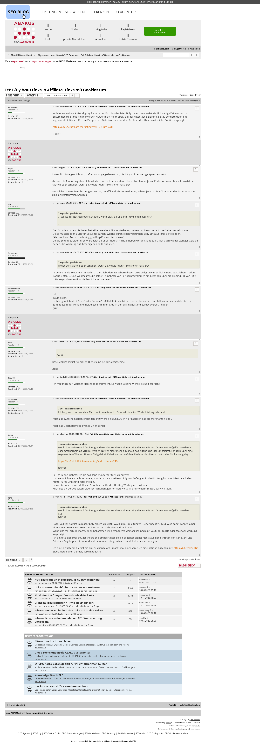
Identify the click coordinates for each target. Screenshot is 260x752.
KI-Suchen (77, 583)
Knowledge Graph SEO (49, 675)
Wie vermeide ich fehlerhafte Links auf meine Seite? (69, 610)
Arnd (145, 594)
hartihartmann (45, 606)
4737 (18, 506)
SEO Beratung (108, 733)
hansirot (42, 625)
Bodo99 (11, 378)
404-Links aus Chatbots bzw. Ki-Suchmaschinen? (67, 579)
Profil (48, 36)
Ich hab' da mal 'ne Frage (85, 590)
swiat (10, 343)
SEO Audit (140, 733)
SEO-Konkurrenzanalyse (176, 733)
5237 (18, 177)
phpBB (168, 722)
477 (17, 443)
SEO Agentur (124, 12)
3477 (18, 387)
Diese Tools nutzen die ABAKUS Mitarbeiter (62, 652)
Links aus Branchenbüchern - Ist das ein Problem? (67, 587)
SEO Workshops (92, 733)
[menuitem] (193, 49)
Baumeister (13, 107)
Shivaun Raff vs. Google (19, 100)
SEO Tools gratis (155, 733)
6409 (18, 351)
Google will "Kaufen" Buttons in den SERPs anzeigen (175, 100)
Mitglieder (101, 27)
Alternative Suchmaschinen (53, 641)
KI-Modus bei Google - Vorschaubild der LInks (64, 595)
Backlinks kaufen (125, 733)
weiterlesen (40, 647)
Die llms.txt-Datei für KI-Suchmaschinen (61, 686)
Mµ (144, 617)
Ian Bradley (195, 719)
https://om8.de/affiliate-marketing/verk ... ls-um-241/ (83, 127)
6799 (18, 297)
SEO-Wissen (75, 12)
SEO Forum (121, 1)
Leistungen (51, 12)
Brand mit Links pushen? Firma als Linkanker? (64, 603)
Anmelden (101, 36)
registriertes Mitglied (42, 61)
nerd (10, 498)
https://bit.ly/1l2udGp (186, 548)
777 (17, 213)
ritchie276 (43, 598)
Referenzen (98, 12)
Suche (74, 27)
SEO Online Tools (52, 733)
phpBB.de (196, 726)
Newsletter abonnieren (160, 31)
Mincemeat (12, 399)
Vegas (10, 168)
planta (10, 435)
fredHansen (44, 590)
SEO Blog (37, 733)
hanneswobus (14, 288)
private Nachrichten (74, 36)
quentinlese (44, 583)
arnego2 (147, 610)
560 (17, 408)
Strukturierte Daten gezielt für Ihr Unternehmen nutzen (71, 664)
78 (17, 116)
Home (48, 27)
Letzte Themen (128, 36)
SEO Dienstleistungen (72, 733)
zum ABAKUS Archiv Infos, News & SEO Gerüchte (29, 713)
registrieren (17, 61)
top (9, 204)
